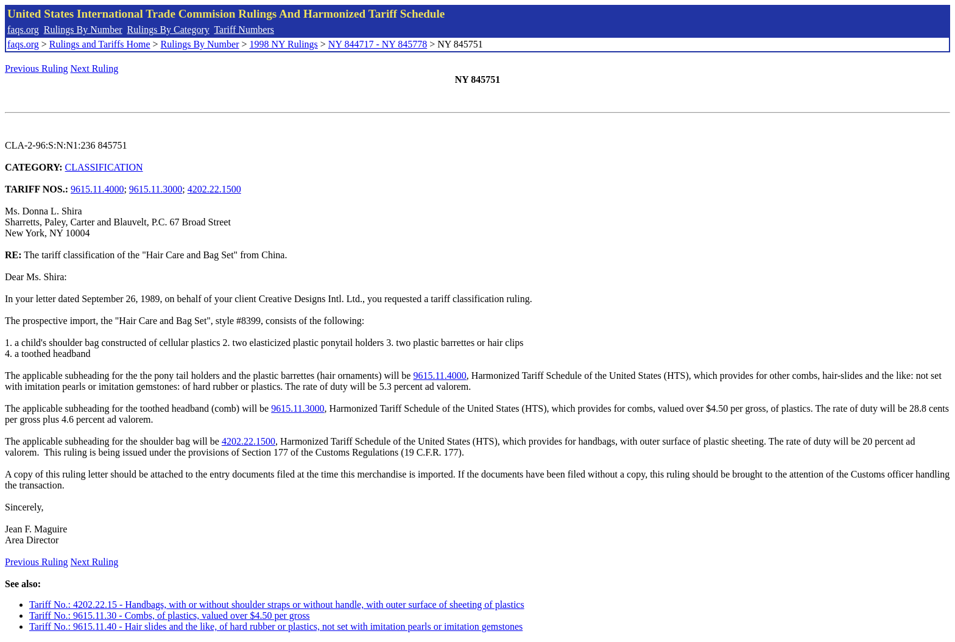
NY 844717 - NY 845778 (377, 44)
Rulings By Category (168, 29)
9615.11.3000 (155, 189)
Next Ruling (95, 68)
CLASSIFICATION (104, 167)
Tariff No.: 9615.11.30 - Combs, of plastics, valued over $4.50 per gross (169, 615)
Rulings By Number (83, 29)
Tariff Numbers (244, 29)
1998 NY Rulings (284, 44)
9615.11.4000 (97, 189)
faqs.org (23, 29)
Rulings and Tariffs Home (99, 44)
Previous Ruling (36, 68)
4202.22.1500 (214, 189)
